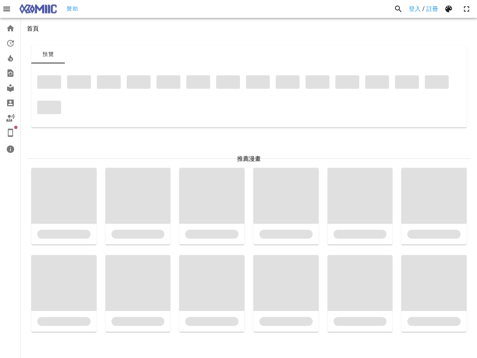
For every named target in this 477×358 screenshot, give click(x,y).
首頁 (33, 28)
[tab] (48, 54)
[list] (10, 89)
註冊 (432, 8)
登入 (415, 8)
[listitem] (10, 28)
